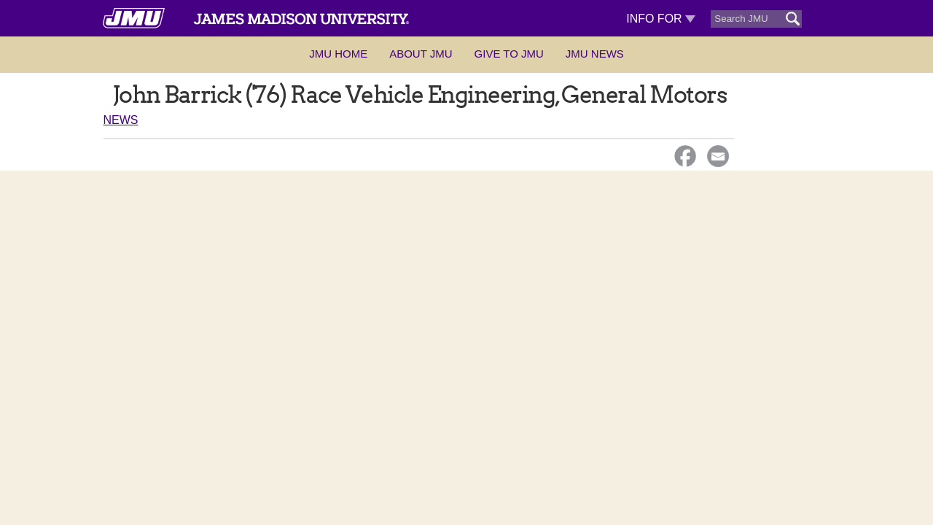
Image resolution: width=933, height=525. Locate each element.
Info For (660, 18)
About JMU (420, 53)
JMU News (595, 53)
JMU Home (338, 53)
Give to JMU (509, 53)
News (121, 120)
